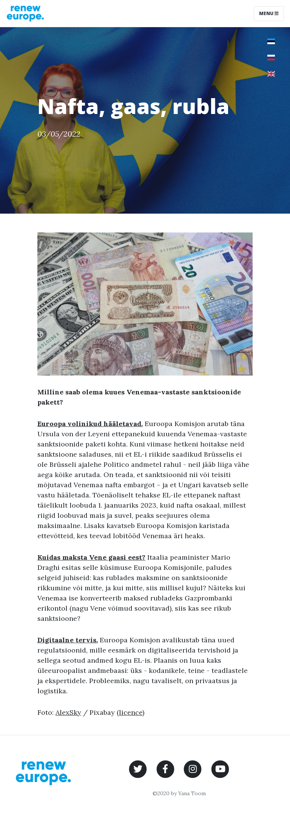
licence (130, 712)
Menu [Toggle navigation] (269, 13)
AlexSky (68, 712)
